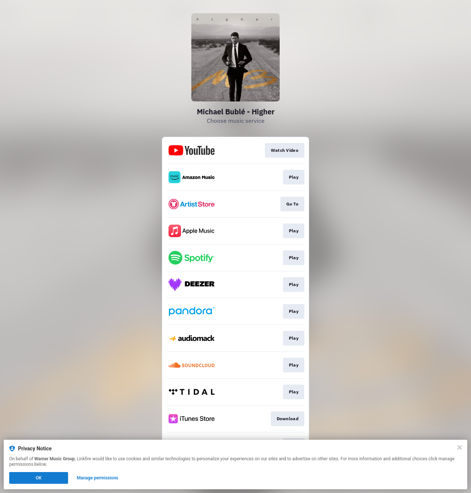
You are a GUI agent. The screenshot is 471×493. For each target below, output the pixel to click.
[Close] (459, 447)
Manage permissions (97, 478)
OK (39, 478)
